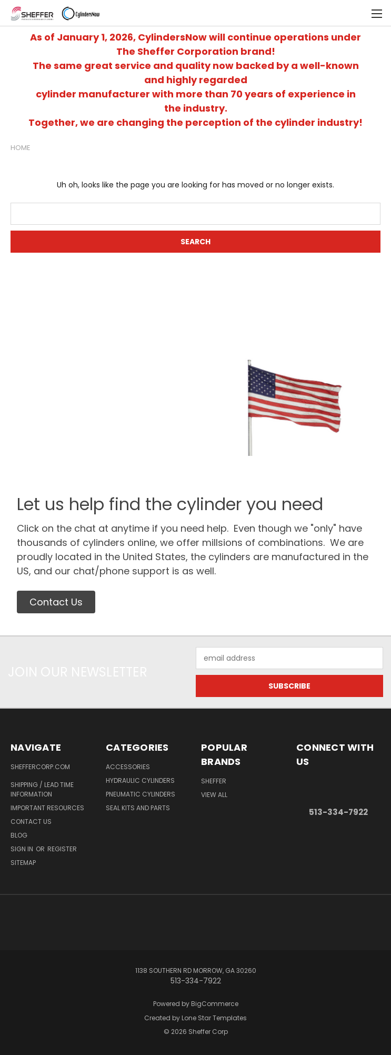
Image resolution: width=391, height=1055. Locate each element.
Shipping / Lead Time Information (42, 789)
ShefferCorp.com (40, 766)
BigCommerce (214, 1003)
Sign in (23, 848)
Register (62, 848)
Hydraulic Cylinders (140, 780)
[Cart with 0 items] (357, 13)
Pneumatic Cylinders (140, 794)
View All (214, 794)
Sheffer (213, 781)
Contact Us (31, 821)
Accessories (128, 766)
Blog (19, 835)
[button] (56, 602)
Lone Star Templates (214, 1017)
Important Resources (47, 807)
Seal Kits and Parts (138, 807)
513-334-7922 (338, 812)
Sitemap (23, 862)
